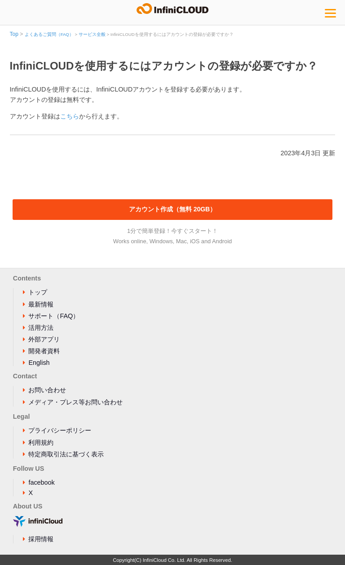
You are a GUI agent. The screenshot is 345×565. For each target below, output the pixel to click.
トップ (37, 292)
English (38, 362)
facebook (41, 482)
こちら (69, 116)
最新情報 (40, 304)
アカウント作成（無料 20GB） (172, 209)
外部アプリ (44, 339)
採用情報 (40, 539)
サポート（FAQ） (53, 316)
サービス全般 (92, 34)
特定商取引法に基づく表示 (66, 454)
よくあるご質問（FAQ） (49, 34)
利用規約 (40, 442)
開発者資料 (44, 351)
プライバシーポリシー (59, 430)
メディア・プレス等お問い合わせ (75, 402)
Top (14, 34)
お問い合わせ (47, 390)
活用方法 (40, 327)
